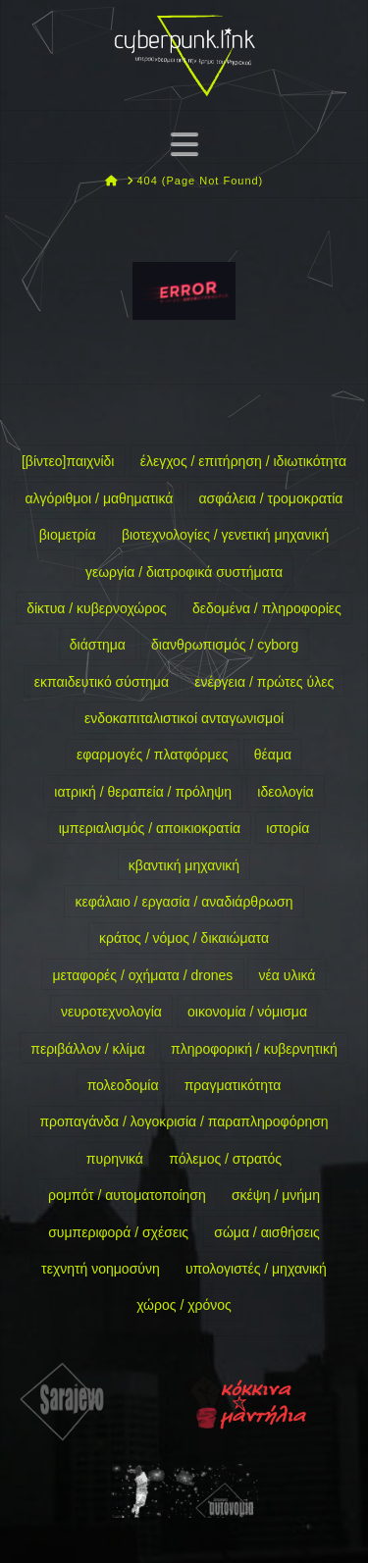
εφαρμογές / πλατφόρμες (153, 754)
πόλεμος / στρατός (225, 1159)
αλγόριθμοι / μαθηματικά (100, 498)
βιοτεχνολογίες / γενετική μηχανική (225, 535)
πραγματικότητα (233, 1085)
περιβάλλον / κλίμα (87, 1049)
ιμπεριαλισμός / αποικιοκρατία (149, 828)
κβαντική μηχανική (184, 865)
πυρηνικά (114, 1159)
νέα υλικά (287, 975)
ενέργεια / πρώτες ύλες (264, 682)
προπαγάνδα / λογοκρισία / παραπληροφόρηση (183, 1121)
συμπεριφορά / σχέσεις (118, 1232)
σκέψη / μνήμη (276, 1195)
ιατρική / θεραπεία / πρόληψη (143, 792)
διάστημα (98, 644)
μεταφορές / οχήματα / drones (143, 975)
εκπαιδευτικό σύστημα (101, 682)
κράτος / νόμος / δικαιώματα (184, 938)
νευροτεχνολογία (111, 1011)
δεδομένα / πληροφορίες (267, 608)
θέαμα (272, 754)
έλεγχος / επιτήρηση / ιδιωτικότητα (243, 461)
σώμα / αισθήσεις (267, 1232)
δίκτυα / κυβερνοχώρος (96, 608)
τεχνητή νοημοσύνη (100, 1268)
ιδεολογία (285, 792)
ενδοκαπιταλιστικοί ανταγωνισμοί (184, 718)
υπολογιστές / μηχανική (256, 1268)
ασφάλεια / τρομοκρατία (271, 498)
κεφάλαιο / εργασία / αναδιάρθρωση (184, 902)
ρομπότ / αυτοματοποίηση (127, 1195)
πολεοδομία (123, 1085)
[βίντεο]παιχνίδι (68, 461)
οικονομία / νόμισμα (247, 1011)
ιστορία (287, 828)
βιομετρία (67, 535)
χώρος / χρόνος (184, 1305)
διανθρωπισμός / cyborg (224, 644)
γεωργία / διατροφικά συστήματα (184, 572)
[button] (184, 144)
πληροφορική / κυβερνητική (254, 1049)
